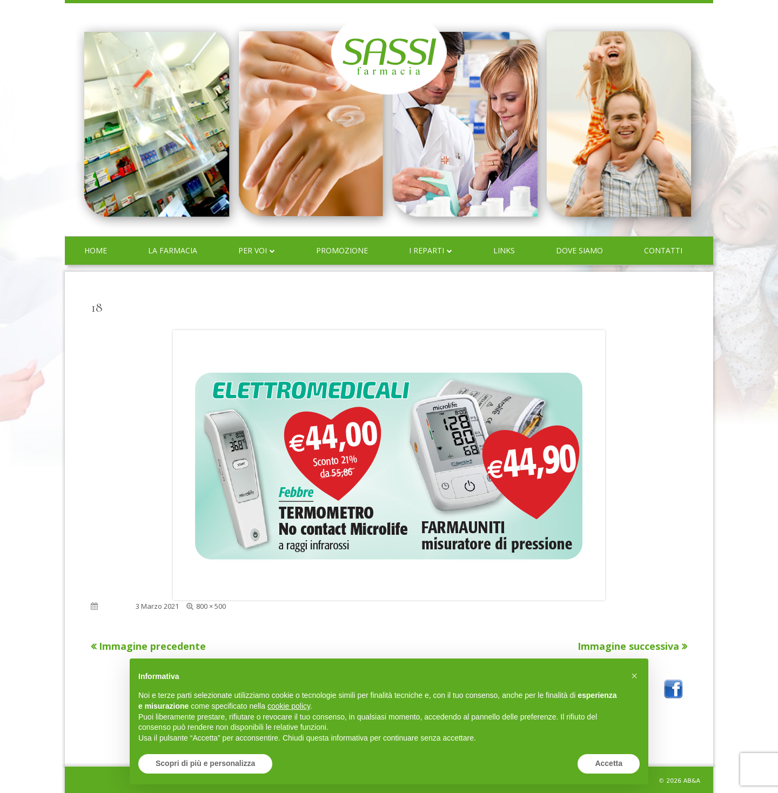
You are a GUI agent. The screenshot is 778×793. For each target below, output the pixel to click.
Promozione (342, 250)
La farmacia (172, 250)
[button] (634, 675)
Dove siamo (579, 250)
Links (504, 250)
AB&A (691, 780)
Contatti (663, 250)
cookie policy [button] (288, 706)
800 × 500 (211, 606)
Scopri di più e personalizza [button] (205, 763)
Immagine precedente (152, 646)
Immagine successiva (628, 646)
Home (95, 250)
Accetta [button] (608, 763)
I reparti (426, 250)
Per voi (252, 250)
